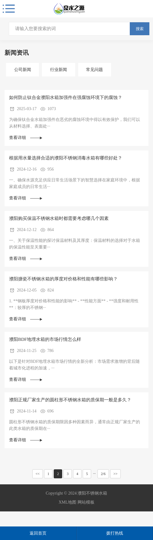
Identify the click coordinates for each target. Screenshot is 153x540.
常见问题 (94, 69)
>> (115, 474)
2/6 (103, 474)
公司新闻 (22, 69)
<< (38, 474)
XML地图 (67, 502)
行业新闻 (58, 69)
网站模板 (86, 502)
